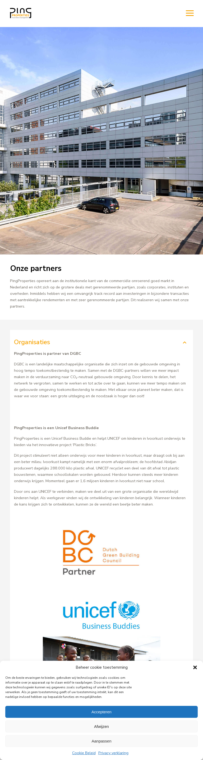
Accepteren (101, 712)
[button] (195, 667)
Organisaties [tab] (32, 342)
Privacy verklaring (113, 752)
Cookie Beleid (84, 752)
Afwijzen (101, 726)
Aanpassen (101, 741)
